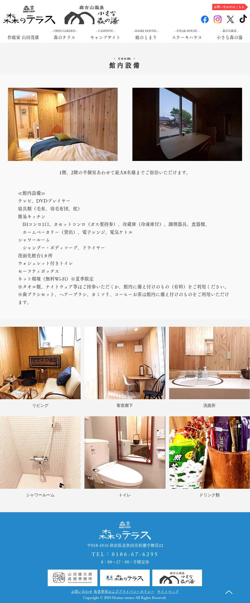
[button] (40, 369)
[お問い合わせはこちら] (230, 7)
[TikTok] (243, 19)
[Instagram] (217, 19)
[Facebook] (205, 19)
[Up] (229, 592)
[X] (230, 19)
